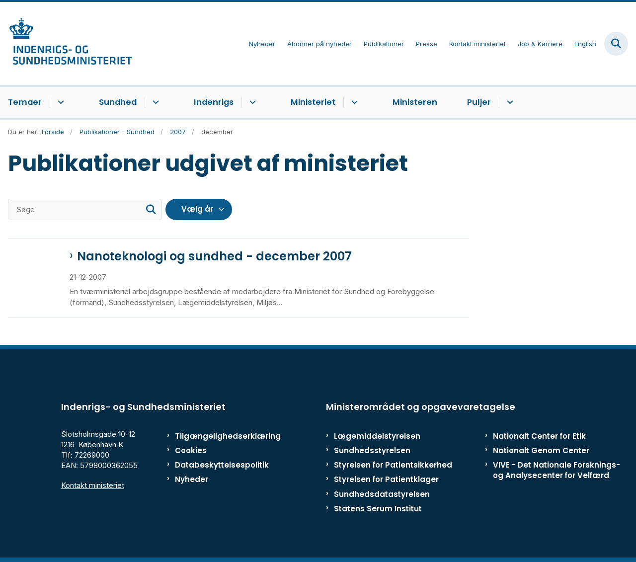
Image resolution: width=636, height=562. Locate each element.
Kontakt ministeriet (92, 485)
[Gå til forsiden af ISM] (66, 43)
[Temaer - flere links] (59, 102)
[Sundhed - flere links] (154, 102)
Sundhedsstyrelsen (372, 450)
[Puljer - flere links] (508, 102)
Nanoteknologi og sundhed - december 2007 (214, 256)
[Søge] (84, 209)
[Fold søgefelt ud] (616, 44)
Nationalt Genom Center (541, 450)
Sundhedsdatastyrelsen (382, 494)
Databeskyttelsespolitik (216, 465)
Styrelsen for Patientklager (386, 479)
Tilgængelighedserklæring (216, 436)
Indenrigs (214, 102)
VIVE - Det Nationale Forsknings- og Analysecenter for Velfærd (556, 470)
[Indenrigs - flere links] (251, 102)
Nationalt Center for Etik (539, 436)
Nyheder (191, 479)
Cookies (191, 450)
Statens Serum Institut (378, 508)
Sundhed (118, 102)
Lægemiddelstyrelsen (377, 436)
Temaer (25, 102)
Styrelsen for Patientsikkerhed (393, 465)
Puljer (479, 102)
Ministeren (415, 102)
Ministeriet (313, 102)
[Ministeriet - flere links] (353, 102)
